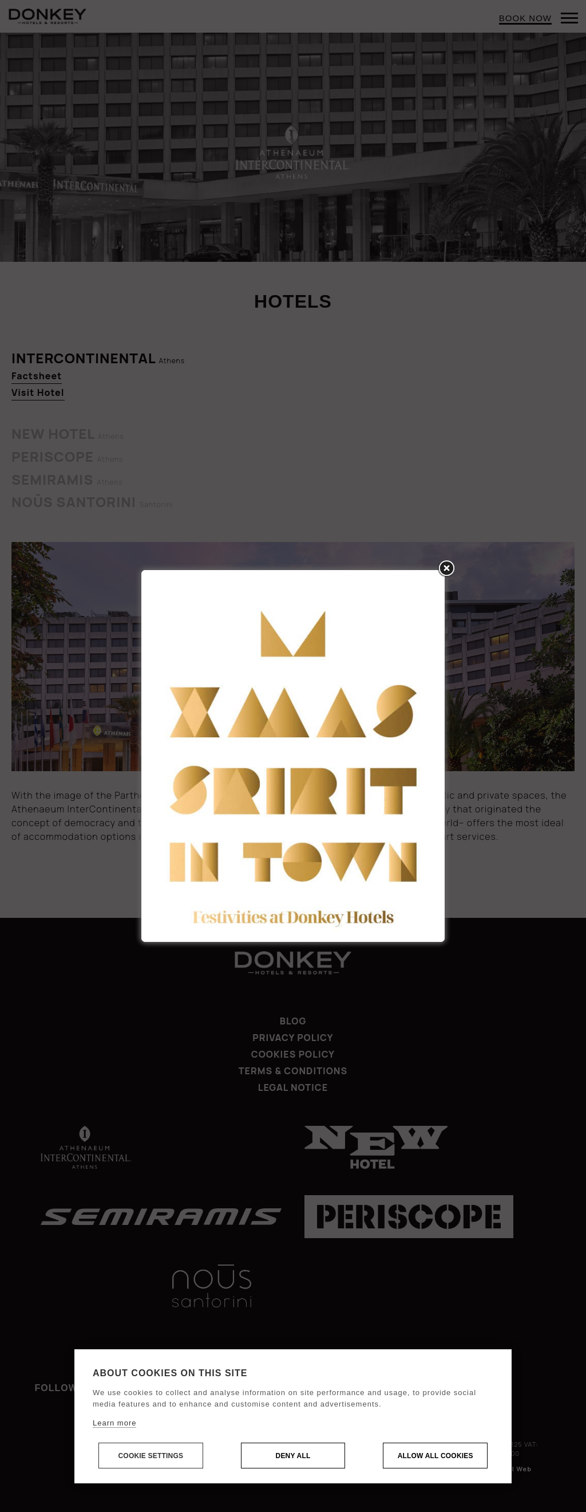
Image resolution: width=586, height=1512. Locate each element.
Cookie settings (150, 1456)
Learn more (114, 1423)
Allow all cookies (435, 1456)
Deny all (293, 1456)
